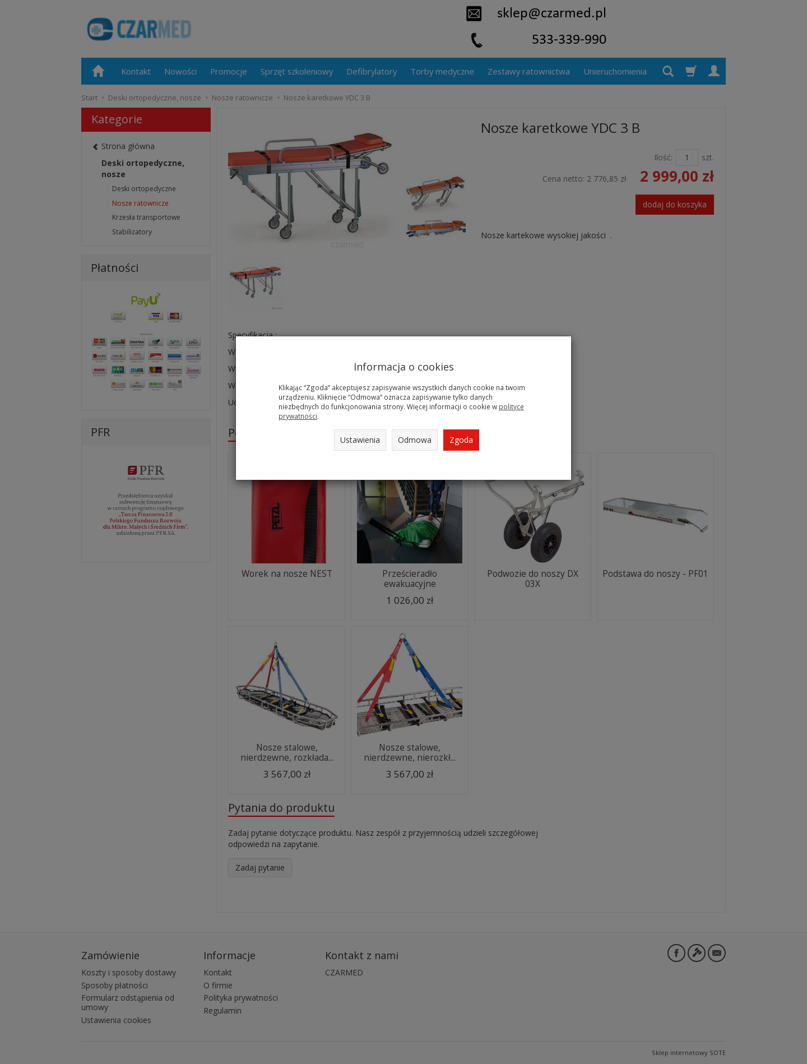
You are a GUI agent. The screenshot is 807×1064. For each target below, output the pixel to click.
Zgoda (461, 439)
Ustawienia (360, 439)
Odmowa (415, 439)
